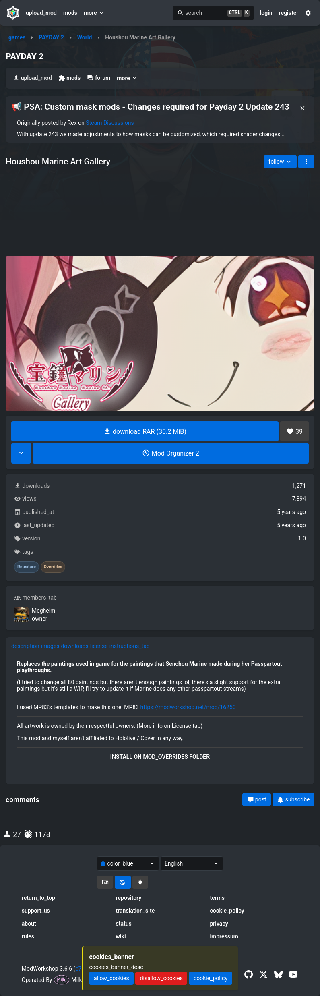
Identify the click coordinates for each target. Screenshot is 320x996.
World (84, 37)
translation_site (135, 910)
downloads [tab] (74, 646)
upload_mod (41, 13)
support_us (36, 910)
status (124, 923)
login (266, 13)
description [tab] (25, 646)
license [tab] (99, 646)
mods (70, 13)
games (16, 37)
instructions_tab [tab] (129, 646)
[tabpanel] (160, 710)
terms (217, 898)
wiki (121, 936)
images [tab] (50, 646)
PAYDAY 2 (51, 37)
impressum (224, 936)
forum (98, 78)
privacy (219, 923)
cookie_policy (227, 910)
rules (28, 936)
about (29, 923)
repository (129, 898)
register (289, 13)
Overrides (53, 567)
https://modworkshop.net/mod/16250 (188, 707)
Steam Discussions (110, 123)
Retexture (26, 567)
